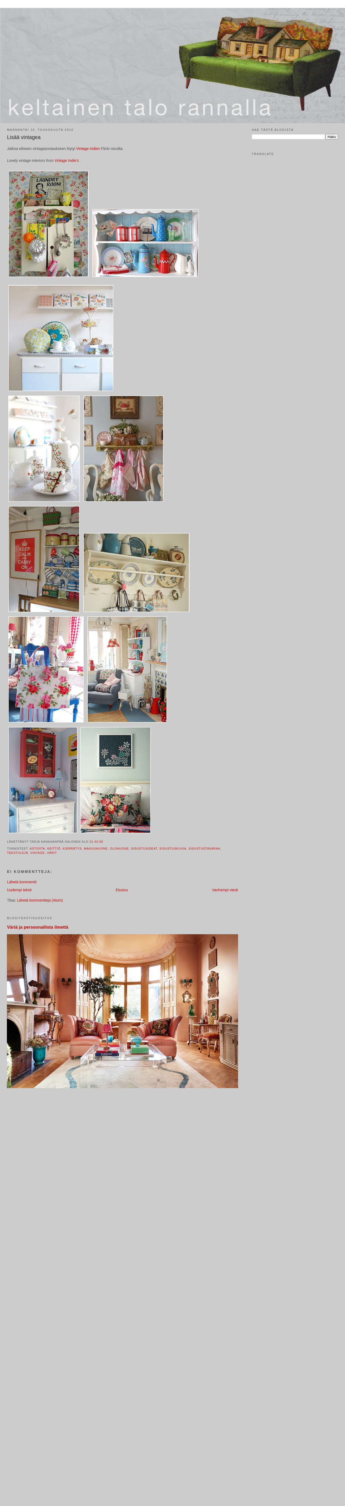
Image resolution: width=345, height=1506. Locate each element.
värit (52, 852)
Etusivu (122, 890)
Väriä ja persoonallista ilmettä (37, 927)
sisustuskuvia (172, 848)
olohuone (119, 848)
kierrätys (72, 848)
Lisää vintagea (23, 137)
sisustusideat (144, 848)
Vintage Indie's (67, 160)
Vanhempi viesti (225, 890)
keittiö (54, 848)
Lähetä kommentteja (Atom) (40, 900)
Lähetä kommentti (21, 882)
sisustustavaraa (204, 848)
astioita (37, 848)
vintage (37, 852)
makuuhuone (96, 848)
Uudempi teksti (19, 890)
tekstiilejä (17, 852)
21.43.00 (96, 841)
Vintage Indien (88, 148)
